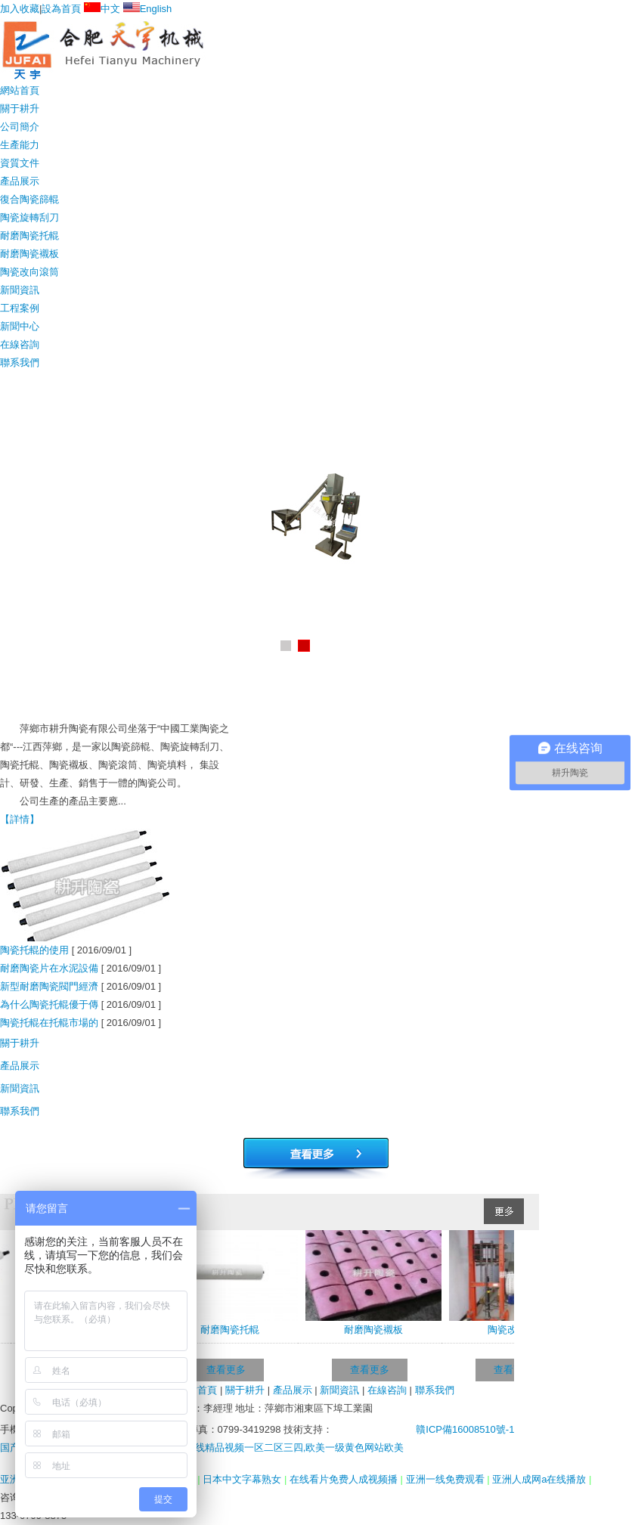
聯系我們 (19, 362)
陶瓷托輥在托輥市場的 (49, 1022)
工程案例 (19, 308)
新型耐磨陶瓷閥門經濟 (49, 986)
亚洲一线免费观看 (447, 1479)
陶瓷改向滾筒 (29, 271)
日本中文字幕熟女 (243, 1479)
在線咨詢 (19, 344)
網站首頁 (19, 90)
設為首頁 (61, 8)
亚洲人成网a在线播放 (540, 1479)
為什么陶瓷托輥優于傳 (49, 1004)
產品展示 (19, 181)
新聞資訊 (19, 290)
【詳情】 (19, 819)
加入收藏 (19, 8)
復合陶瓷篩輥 (29, 199)
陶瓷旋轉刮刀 (29, 217)
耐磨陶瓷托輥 (29, 235)
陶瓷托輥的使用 (34, 950)
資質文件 (19, 163)
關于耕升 (19, 108)
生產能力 (19, 144)
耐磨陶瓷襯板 (29, 253)
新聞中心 (19, 326)
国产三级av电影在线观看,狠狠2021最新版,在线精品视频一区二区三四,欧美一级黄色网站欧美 (202, 1447)
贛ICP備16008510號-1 (462, 1429)
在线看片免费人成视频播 (345, 1479)
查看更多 (229, 1369)
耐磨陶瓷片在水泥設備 (49, 968)
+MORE (604, 851)
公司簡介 (19, 126)
